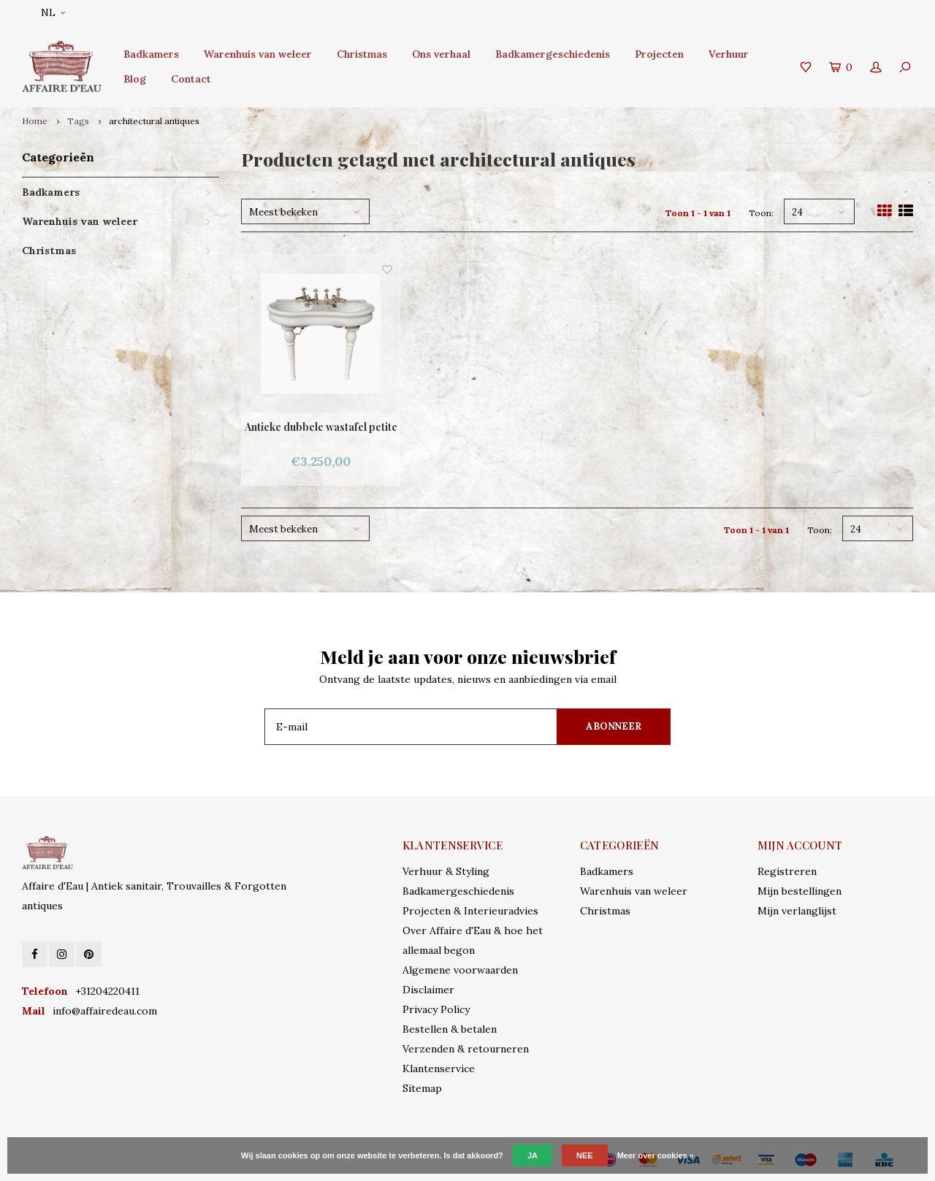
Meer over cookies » (655, 1155)
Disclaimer (428, 989)
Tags (78, 120)
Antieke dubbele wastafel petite (321, 427)
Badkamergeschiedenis (552, 54)
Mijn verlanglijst (796, 910)
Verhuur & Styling (445, 871)
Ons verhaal (441, 54)
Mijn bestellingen (799, 891)
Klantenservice (438, 1068)
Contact (191, 78)
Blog (134, 78)
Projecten (659, 54)
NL (53, 13)
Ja (532, 1155)
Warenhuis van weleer (258, 54)
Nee (584, 1155)
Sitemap (422, 1088)
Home (34, 120)
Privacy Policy (436, 1009)
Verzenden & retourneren (465, 1048)
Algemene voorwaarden (460, 969)
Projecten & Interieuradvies (470, 910)
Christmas (362, 54)
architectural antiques (154, 120)
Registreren (787, 871)
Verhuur (729, 54)
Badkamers (151, 54)
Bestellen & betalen (449, 1029)
